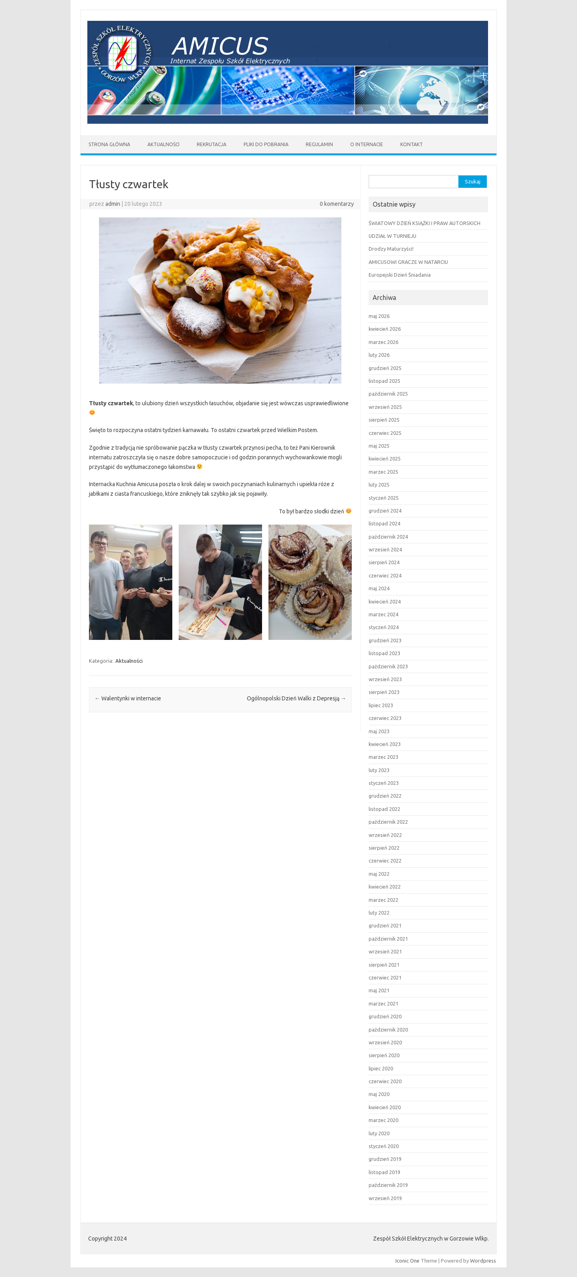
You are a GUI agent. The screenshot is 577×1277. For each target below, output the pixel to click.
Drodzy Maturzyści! (391, 248)
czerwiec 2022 (385, 860)
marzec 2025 (383, 472)
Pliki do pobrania (266, 144)
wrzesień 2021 (385, 951)
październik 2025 (388, 393)
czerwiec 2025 (385, 433)
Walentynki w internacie (128, 698)
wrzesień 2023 (385, 679)
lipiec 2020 (381, 1068)
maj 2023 (379, 731)
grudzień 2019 (385, 1159)
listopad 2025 (384, 381)
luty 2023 (379, 770)
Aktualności (129, 661)
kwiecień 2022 (385, 886)
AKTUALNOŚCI (163, 144)
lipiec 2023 (381, 705)
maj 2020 (379, 1094)
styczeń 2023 (384, 783)
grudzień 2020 (385, 1016)
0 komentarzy (337, 204)
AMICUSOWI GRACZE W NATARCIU (408, 262)
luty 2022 (379, 912)
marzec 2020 (383, 1120)
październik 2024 (388, 536)
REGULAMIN (319, 144)
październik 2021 (388, 938)
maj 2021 (379, 990)
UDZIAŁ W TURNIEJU (392, 236)
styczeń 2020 (384, 1146)
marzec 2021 (383, 1003)
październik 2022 (388, 822)
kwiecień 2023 (385, 744)
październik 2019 (388, 1185)
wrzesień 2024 (385, 549)
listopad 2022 (384, 809)
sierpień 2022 (384, 848)
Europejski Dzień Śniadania (400, 275)
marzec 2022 (383, 900)
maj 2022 (379, 874)
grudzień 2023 (385, 640)
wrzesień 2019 (385, 1198)
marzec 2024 (383, 614)
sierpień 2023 (384, 692)
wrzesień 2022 (385, 835)
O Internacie (366, 144)
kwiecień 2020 (385, 1107)
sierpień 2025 (384, 419)
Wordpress (483, 1260)
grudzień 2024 (385, 510)
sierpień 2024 (384, 562)
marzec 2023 (383, 757)
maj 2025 (379, 445)
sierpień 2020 (384, 1055)
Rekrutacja (211, 144)
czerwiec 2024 (385, 575)
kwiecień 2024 (385, 601)
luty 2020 (379, 1133)
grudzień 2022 (385, 795)
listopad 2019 (384, 1172)
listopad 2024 (384, 523)
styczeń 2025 (384, 498)
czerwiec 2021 (385, 977)
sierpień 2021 (384, 964)
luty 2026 (379, 355)
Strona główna (109, 144)
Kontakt (411, 144)
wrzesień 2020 (385, 1042)
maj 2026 (379, 316)
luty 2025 (379, 484)
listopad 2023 (384, 653)
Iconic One (407, 1260)
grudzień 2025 (385, 368)
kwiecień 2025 (385, 458)
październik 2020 (388, 1029)
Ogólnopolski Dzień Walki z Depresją (296, 698)
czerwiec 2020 (385, 1081)
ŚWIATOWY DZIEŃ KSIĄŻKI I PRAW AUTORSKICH (424, 223)
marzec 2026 (383, 342)
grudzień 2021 (385, 925)
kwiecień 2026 (385, 329)
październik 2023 (388, 666)
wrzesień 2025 (385, 407)
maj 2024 (379, 588)
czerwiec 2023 (385, 718)
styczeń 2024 (384, 627)
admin (112, 204)
